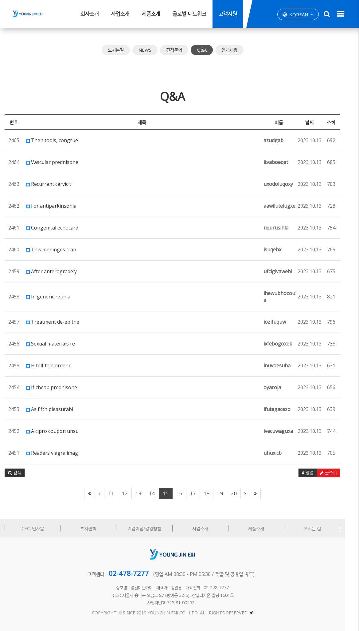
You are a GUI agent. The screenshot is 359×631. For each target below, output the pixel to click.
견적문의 (181, 50)
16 (186, 493)
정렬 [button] (321, 473)
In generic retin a (48, 296)
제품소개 (151, 14)
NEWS (152, 50)
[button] (15, 473)
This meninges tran (51, 249)
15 (173, 493)
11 (118, 493)
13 (145, 493)
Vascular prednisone (52, 162)
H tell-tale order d (49, 365)
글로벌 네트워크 (189, 14)
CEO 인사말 (33, 528)
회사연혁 (92, 528)
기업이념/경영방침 (150, 528)
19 (227, 493)
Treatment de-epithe (52, 321)
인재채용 (236, 50)
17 (200, 493)
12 (132, 493)
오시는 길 (325, 528)
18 (214, 493)
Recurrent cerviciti (49, 184)
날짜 (323, 122)
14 (159, 493)
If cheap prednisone (51, 387)
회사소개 (89, 14)
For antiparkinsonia (51, 205)
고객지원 (228, 14)
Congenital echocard (52, 227)
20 (241, 493)
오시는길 (123, 50)
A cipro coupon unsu (52, 431)
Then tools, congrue (52, 140)
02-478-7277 (136, 573)
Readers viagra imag (52, 452)
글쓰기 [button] (342, 473)
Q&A (209, 50)
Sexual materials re (50, 343)
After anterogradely (51, 271)
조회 (345, 122)
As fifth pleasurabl (49, 409)
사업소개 (120, 14)
